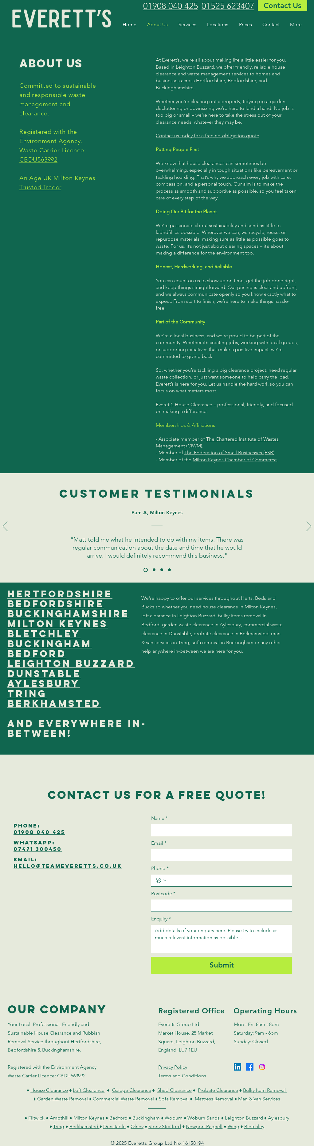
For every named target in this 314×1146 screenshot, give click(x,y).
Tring (58, 1126)
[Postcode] (219, 905)
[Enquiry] (221, 938)
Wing (233, 1126)
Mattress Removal (214, 1099)
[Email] (219, 855)
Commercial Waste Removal (123, 1099)
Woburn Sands (203, 1118)
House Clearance (49, 1090)
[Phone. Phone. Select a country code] (161, 880)
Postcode (163, 893)
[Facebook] (249, 1067)
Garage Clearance (131, 1090)
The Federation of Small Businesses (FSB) (229, 452)
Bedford (118, 1118)
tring (27, 693)
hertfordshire (59, 594)
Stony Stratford (164, 1126)
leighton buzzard (71, 663)
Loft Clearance (88, 1090)
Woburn (174, 1118)
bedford (36, 653)
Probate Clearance (218, 1090)
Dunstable (114, 1126)
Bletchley (254, 1126)
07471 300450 (38, 849)
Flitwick (36, 1118)
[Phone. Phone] (227, 880)
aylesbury (43, 683)
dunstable (44, 673)
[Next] (308, 527)
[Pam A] (145, 570)
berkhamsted (54, 703)
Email (159, 843)
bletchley (43, 633)
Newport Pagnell (204, 1126)
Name (159, 818)
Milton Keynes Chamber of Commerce (235, 460)
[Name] (219, 830)
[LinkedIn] (237, 1067)
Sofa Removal (174, 1099)
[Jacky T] (161, 569)
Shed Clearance (174, 1090)
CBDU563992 (38, 159)
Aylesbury (278, 1118)
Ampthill (60, 1118)
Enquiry (161, 919)
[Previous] (5, 527)
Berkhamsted (84, 1126)
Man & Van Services (259, 1099)
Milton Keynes (88, 1118)
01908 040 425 (39, 832)
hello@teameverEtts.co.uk (68, 866)
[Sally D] (154, 569)
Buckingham (146, 1118)
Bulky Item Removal (265, 1090)
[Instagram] (262, 1067)
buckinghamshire (68, 613)
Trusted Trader (40, 187)
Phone (160, 868)
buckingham (49, 644)
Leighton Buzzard (244, 1118)
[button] (188, 24)
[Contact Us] (282, 5)
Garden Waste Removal (63, 1099)
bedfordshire (55, 604)
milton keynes (57, 624)
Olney (137, 1126)
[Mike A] (169, 569)
